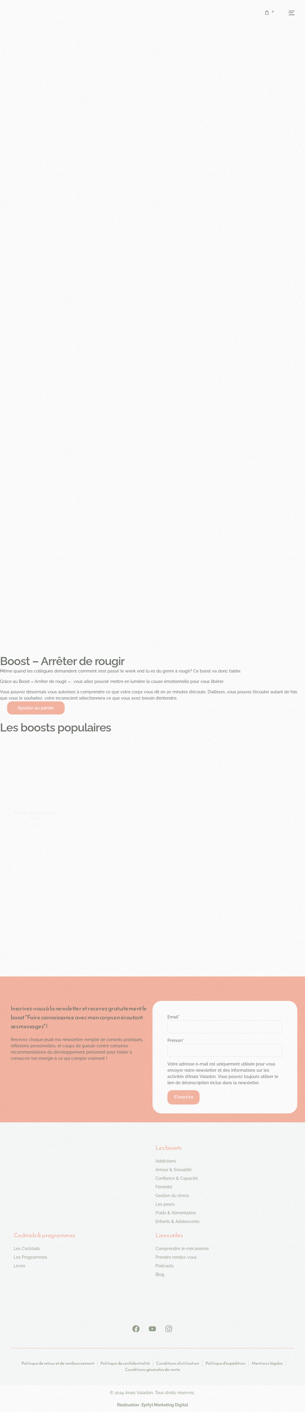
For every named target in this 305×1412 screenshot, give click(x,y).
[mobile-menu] (287, 12)
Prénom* (175, 1041)
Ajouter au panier (36, 708)
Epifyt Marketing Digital (164, 1405)
